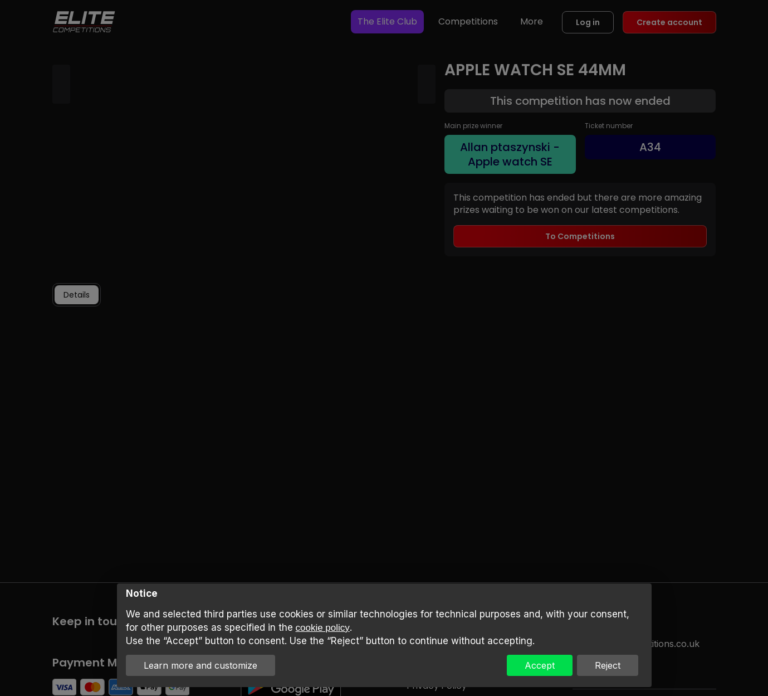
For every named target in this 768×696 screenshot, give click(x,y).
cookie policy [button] (323, 627)
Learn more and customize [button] (200, 665)
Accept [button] (540, 665)
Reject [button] (607, 665)
